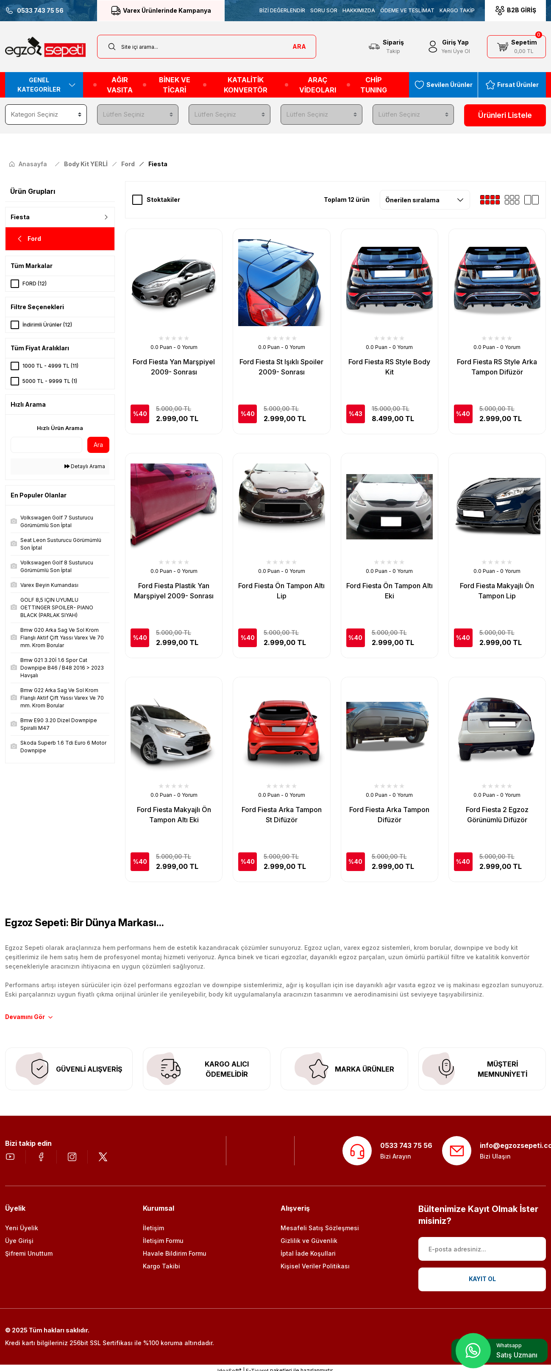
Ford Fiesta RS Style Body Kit (389, 366)
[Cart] (516, 46)
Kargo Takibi (161, 1266)
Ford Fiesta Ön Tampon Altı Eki (389, 590)
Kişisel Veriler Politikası (315, 1266)
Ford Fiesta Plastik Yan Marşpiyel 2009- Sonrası (174, 590)
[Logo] (45, 47)
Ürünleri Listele (505, 115)
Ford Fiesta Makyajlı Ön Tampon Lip (497, 590)
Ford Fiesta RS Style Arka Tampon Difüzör (497, 366)
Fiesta (157, 163)
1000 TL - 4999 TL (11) (50, 365)
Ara (98, 444)
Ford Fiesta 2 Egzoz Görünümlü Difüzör (497, 814)
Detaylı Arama (84, 466)
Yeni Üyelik (21, 1228)
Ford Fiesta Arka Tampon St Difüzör (282, 814)
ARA (299, 46)
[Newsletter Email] (482, 1250)
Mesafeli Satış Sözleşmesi (320, 1228)
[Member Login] (448, 46)
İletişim (153, 1228)
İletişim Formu (163, 1241)
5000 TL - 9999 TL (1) (50, 380)
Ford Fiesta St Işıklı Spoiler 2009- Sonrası (281, 366)
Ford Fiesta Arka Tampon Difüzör (389, 814)
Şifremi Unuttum (29, 1254)
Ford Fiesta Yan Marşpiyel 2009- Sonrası (174, 366)
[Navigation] (44, 85)
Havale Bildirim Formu (174, 1254)
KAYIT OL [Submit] (482, 1280)
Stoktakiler (163, 199)
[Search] (207, 47)
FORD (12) (34, 283)
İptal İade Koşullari (308, 1254)
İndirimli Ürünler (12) (47, 324)
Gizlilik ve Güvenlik (309, 1241)
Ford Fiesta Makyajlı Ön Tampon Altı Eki (174, 814)
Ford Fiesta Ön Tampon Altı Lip (281, 590)
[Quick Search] (46, 444)
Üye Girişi (19, 1241)
